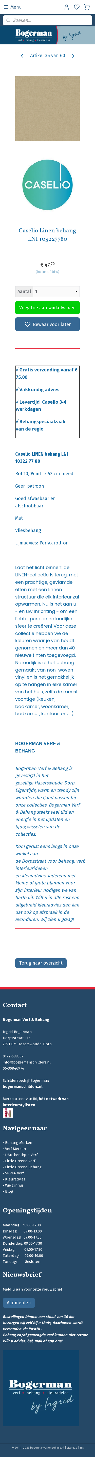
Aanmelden (19, 1303)
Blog (9, 1191)
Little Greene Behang (23, 1167)
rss (82, 1447)
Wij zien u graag (56, 919)
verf (80, 861)
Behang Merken (18, 1142)
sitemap (72, 1447)
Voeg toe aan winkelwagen (47, 308)
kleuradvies (33, 876)
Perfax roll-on (54, 543)
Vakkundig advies (40, 389)
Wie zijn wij (14, 1185)
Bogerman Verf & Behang (41, 768)
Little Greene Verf (20, 1161)
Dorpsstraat (34, 861)
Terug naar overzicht (41, 963)
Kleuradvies (15, 1179)
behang (66, 861)
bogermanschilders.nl (23, 1086)
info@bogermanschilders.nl (27, 1062)
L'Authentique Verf (21, 1155)
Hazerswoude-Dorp (54, 783)
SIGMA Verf (14, 1173)
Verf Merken (15, 1148)
